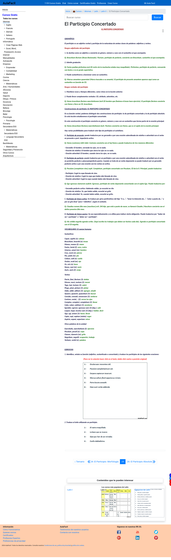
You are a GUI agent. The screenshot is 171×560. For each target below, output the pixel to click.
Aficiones (7, 90)
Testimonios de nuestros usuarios (74, 529)
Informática (8, 42)
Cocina (6, 77)
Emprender (10, 67)
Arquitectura (8, 156)
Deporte (6, 96)
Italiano (9, 35)
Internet (6, 55)
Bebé (5, 114)
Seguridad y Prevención (13, 150)
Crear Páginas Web (14, 45)
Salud (5, 93)
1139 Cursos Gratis (53, 3)
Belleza (6, 108)
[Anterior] (103, 461)
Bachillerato (8, 143)
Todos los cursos (10, 18)
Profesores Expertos (11, 538)
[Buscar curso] (106, 17)
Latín (96, 11)
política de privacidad (64, 545)
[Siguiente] (141, 461)
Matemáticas (11, 84)
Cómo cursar (73, 3)
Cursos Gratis (9, 15)
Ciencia (6, 80)
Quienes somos (9, 532)
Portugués (10, 39)
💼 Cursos (77, 11)
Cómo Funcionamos (11, 529)
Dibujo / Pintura (9, 99)
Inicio (5, 9)
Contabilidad (11, 71)
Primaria (6, 123)
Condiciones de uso (50, 545)
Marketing (10, 74)
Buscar (157, 17)
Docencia (7, 102)
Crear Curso (113, 3)
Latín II (103, 11)
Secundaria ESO (9, 126)
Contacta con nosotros (69, 532)
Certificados (8, 535)
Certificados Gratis (87, 3)
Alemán (9, 32)
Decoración (8, 105)
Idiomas (6, 21)
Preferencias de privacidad (14, 541)
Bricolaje (6, 111)
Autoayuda (7, 61)
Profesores (101, 3)
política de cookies (78, 545)
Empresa (6, 64)
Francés (9, 28)
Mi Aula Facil (149, 3)
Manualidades (9, 58)
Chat (64, 3)
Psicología (7, 117)
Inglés (8, 25)
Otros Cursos (8, 153)
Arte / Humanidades (11, 87)
